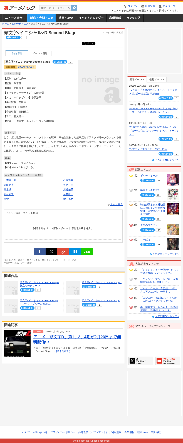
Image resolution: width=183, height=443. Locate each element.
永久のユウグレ (149, 225)
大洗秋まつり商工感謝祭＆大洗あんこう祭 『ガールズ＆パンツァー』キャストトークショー (154, 131)
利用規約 (116, 432)
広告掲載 (156, 432)
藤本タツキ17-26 (149, 190)
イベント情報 (40, 53)
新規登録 (150, 6)
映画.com (142, 432)
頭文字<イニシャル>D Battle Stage (101, 300)
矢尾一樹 (68, 185)
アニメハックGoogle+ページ (167, 361)
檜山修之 (68, 199)
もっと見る (116, 204)
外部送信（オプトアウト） (93, 432)
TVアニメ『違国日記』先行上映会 (148, 149)
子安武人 (68, 194)
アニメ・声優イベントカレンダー (91, 18)
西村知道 (9, 194)
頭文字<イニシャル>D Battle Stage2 (102, 282)
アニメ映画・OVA (66, 18)
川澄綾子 (68, 189)
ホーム (5, 24)
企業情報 (129, 432)
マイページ (169, 6)
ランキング (134, 18)
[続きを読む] (63, 351)
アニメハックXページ (140, 361)
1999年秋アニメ (20, 24)
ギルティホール (149, 175)
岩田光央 (9, 185)
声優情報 (115, 18)
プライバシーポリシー (62, 432)
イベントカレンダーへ (167, 160)
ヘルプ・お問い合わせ (34, 432)
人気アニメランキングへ (165, 254)
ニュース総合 (14, 18)
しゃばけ (145, 239)
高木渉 (7, 189)
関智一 (7, 199)
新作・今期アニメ (41, 18)
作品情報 (17, 53)
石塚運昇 (68, 180)
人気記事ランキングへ (167, 316)
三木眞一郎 (10, 180)
